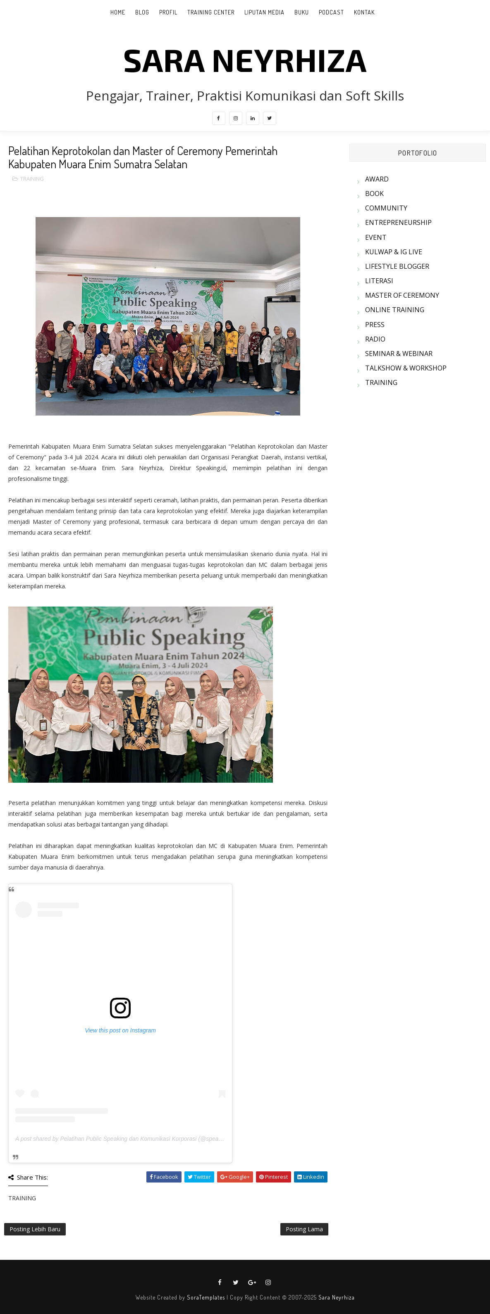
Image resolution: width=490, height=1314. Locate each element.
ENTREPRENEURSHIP (398, 222)
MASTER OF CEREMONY (402, 295)
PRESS (375, 324)
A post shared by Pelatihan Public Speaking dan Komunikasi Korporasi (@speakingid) (125, 1138)
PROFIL (168, 12)
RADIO (375, 339)
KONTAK (364, 12)
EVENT (376, 237)
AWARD (377, 179)
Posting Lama (304, 1229)
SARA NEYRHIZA (245, 59)
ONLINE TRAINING (394, 309)
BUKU (301, 12)
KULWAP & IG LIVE (393, 251)
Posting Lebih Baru (35, 1229)
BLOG (142, 12)
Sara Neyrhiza (336, 1297)
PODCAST (331, 12)
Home (117, 12)
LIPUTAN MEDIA (264, 12)
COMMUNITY (386, 208)
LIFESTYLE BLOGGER (397, 266)
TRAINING (32, 178)
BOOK (374, 193)
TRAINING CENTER (210, 12)
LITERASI (379, 280)
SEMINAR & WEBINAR (399, 353)
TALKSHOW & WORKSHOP (406, 368)
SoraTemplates (206, 1297)
